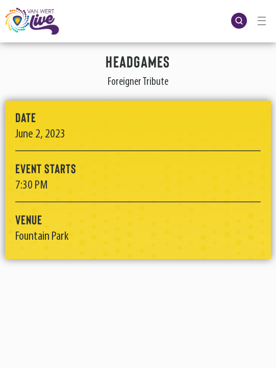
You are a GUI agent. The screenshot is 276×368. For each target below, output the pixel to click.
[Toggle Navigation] (262, 20)
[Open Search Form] (238, 21)
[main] (138, 155)
